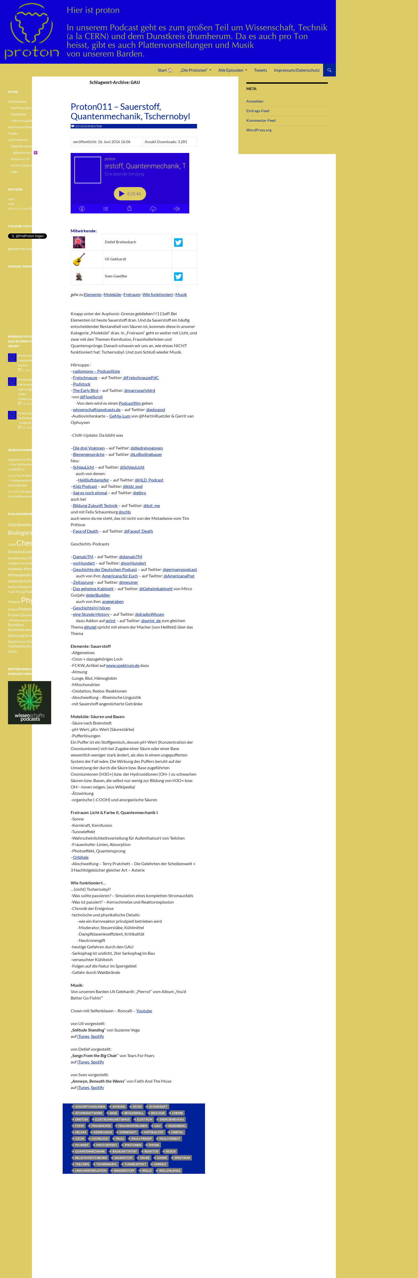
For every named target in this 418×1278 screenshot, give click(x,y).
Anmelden (254, 101)
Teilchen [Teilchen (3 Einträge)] (31, 641)
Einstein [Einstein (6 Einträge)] (15, 551)
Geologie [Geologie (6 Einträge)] (36, 557)
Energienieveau (172, 1119)
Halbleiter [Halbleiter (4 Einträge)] (15, 569)
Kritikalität (154, 1132)
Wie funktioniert (158, 294)
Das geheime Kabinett (93, 588)
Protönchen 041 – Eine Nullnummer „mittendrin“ (29, 464)
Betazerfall (134, 1113)
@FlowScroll (91, 396)
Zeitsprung (83, 582)
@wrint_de (151, 620)
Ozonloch (99, 1138)
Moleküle (112, 294)
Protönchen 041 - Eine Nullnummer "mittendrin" (33, 418)
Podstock (81, 383)
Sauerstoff (123, 1157)
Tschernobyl (106, 1164)
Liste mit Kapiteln (22, 121)
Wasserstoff (124, 1170)
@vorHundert (133, 562)
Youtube (144, 1010)
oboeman (14, 460)
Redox (171, 1151)
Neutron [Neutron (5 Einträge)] (26, 586)
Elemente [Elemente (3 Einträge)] (14, 558)
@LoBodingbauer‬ (146, 454)
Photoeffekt (106, 1145)
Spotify (97, 1036)
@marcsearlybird (139, 390)
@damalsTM (130, 556)
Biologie (158, 1113)
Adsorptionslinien (90, 1106)
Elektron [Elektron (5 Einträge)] (30, 551)
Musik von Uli (20, 159)
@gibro (139, 492)
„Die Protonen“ (194, 69)
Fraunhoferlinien (132, 1125)
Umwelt (160, 1164)
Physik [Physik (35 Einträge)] (32, 600)
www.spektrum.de (122, 665)
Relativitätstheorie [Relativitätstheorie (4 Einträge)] (22, 630)
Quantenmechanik (90, 1151)
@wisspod (155, 409)
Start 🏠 (165, 69)
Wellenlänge (169, 1170)
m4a (11, 204)
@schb (125, 511)
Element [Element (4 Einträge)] (44, 552)
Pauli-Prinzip (141, 1138)
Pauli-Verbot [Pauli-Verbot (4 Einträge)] (34, 592)
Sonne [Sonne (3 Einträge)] (41, 630)
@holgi (90, 626)
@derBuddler (98, 594)
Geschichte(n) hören (91, 607)
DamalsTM (83, 556)
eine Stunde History (91, 614)
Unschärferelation (90, 1170)
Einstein (81, 1119)
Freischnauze (85, 377)
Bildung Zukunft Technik (95, 505)
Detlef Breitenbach (24, 146)
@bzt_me (151, 505)
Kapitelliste (18, 114)
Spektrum (182, 1157)
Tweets (260, 69)
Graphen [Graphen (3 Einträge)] (13, 563)
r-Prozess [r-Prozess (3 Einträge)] (14, 620)
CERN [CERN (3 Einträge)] (12, 544)
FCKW (79, 1125)
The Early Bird (85, 390)
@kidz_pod (133, 486)
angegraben (113, 601)
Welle (147, 1170)
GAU (157, 1125)
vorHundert (84, 562)
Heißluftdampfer (93, 479)
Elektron (144, 1119)
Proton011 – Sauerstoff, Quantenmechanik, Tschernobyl (130, 111)
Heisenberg (177, 1125)
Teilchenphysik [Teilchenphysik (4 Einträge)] (19, 646)
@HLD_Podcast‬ (149, 479)
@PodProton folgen (21, 249)
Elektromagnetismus (112, 1119)
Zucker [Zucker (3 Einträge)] (12, 651)
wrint (110, 620)
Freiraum (131, 294)
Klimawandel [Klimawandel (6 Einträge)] (19, 574)
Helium (80, 1132)
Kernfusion (103, 1132)
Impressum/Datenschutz (297, 69)
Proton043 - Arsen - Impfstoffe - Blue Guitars (32, 360)
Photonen (133, 1145)
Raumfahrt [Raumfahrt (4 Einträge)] (16, 625)
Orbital (177, 1132)
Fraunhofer (101, 1125)
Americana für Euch (120, 575)
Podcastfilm (130, 403)
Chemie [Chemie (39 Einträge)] (29, 542)
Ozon (79, 1138)
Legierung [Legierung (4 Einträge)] (15, 581)
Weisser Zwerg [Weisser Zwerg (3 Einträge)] (40, 646)
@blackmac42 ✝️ (25, 153)
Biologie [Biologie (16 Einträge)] (18, 532)
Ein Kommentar (88, 126)
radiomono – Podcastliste (96, 371)
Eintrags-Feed (257, 110)
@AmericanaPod (179, 575)
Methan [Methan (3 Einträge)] (13, 587)
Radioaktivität (124, 1151)
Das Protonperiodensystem (30, 108)
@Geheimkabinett (156, 588)
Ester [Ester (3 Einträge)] (24, 558)
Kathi (14, 172)
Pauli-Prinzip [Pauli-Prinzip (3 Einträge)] (16, 591)
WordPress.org (258, 130)
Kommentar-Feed (261, 120)
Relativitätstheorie (91, 1157)
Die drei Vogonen (89, 447)
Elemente (92, 294)
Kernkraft (128, 1132)
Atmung (118, 1106)
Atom (137, 1106)
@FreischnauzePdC (141, 377)
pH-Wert (82, 1145)
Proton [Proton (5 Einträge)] (14, 615)
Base (113, 1113)
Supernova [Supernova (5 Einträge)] (17, 641)
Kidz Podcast (85, 486)
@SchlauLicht (132, 467)
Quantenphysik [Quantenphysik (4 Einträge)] (31, 615)
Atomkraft (158, 1106)
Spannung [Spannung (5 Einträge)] (16, 635)
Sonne (162, 1157)
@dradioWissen (149, 614)
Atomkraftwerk (88, 1113)
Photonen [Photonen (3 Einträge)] (14, 602)
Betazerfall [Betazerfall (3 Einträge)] (38, 525)
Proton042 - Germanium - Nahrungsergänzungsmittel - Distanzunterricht (33, 389)
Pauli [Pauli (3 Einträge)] (36, 587)
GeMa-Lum (119, 415)
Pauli (120, 1138)
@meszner (128, 582)
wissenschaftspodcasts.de (96, 409)
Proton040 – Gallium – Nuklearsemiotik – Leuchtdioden (29, 480)
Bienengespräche (88, 454)
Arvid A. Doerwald (23, 165)
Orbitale (81, 857)
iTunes (83, 1036)
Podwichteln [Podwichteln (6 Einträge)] (30, 608)
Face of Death (85, 530)
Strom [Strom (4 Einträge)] (29, 636)
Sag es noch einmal (90, 492)
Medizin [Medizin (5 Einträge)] (38, 581)
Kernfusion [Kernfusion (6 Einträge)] (33, 568)
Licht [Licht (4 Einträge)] (27, 581)
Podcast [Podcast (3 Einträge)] (13, 609)
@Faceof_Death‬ (138, 530)
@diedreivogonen (147, 447)
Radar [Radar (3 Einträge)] (25, 620)
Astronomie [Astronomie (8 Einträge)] (19, 524)
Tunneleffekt (135, 1164)
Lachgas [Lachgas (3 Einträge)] (36, 575)
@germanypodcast (180, 569)
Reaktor (151, 1151)
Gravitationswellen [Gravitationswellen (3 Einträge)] (32, 563)
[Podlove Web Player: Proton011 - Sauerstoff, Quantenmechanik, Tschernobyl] (134, 186)
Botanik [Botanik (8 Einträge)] (37, 533)
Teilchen (82, 1164)
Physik (154, 1145)
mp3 (11, 199)
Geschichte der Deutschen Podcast (105, 569)
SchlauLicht (83, 467)
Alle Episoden (230, 69)
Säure (145, 1157)
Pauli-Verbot (169, 1138)
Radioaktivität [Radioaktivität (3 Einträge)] (38, 620)
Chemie (177, 1113)
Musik (181, 294)
